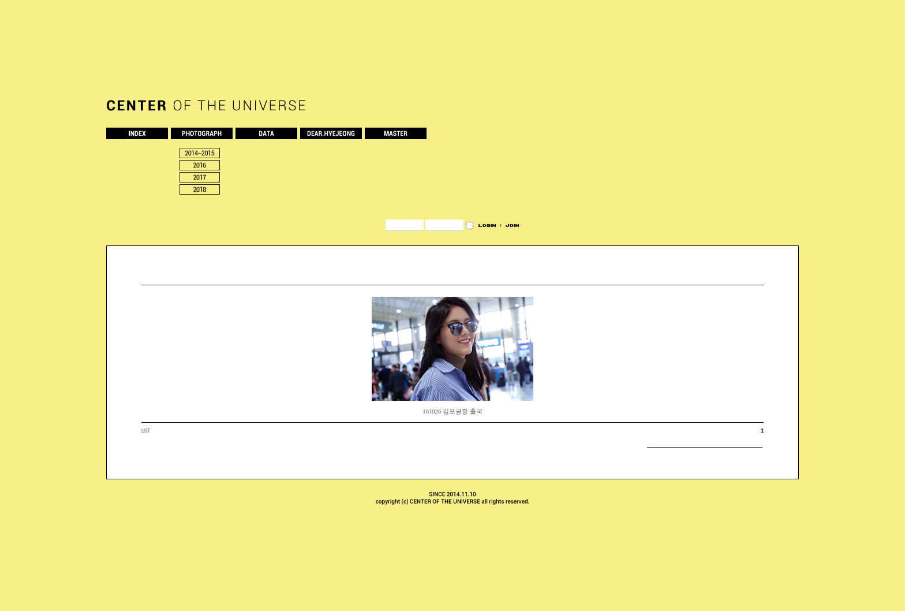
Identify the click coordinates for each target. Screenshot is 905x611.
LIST (145, 430)
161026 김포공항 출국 (452, 411)
